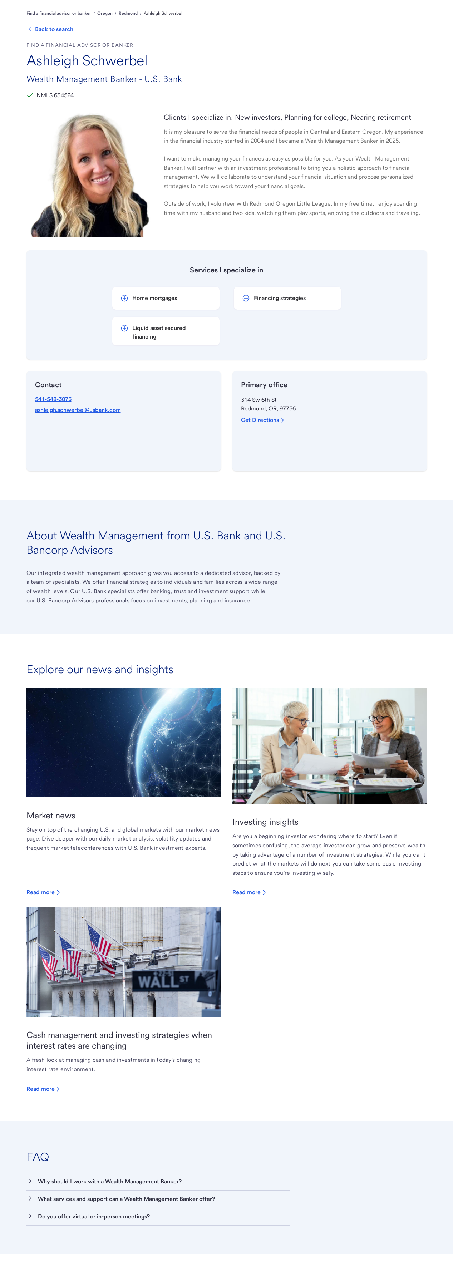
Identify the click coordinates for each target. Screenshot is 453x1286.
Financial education (71, 7)
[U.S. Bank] (70, 23)
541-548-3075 (53, 431)
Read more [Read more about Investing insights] (250, 924)
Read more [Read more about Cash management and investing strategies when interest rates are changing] (44, 1120)
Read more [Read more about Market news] (44, 924)
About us (35, 7)
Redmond (128, 45)
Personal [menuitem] (134, 23)
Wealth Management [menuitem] (179, 23)
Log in (416, 7)
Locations (378, 7)
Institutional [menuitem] (324, 23)
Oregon (105, 45)
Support (352, 7)
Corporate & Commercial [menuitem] (272, 23)
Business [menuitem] (223, 23)
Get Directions (263, 451)
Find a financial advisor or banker (58, 45)
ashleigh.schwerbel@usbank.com (78, 441)
